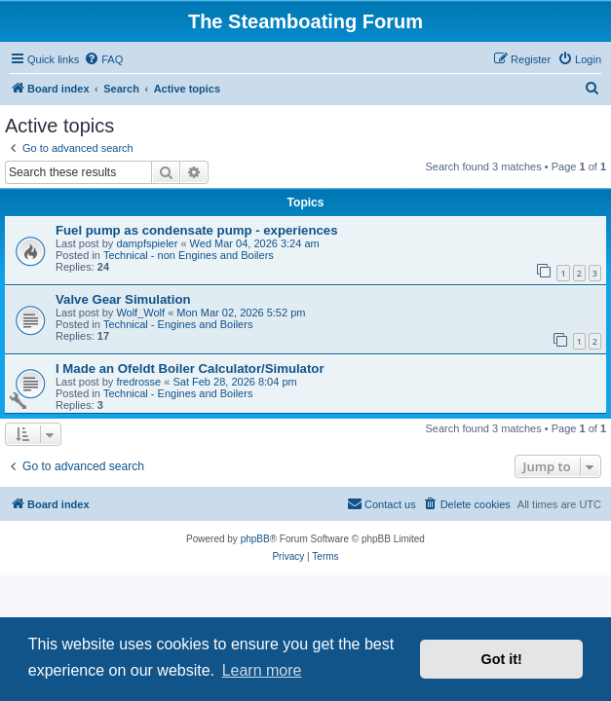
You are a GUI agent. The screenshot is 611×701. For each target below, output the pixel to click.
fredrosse (138, 381)
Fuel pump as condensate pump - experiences (196, 230)
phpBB (255, 539)
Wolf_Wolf (140, 312)
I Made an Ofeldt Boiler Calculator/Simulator (190, 368)
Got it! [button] (501, 659)
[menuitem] (103, 59)
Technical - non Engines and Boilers (188, 255)
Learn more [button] (262, 670)
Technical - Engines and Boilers (177, 324)
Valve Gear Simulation (123, 299)
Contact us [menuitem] (381, 503)
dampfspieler (146, 243)
